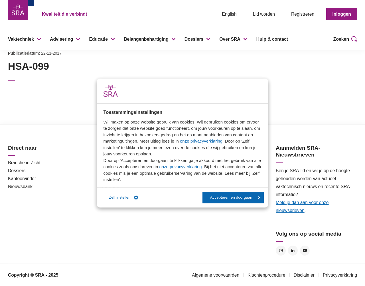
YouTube (305, 251)
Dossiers (194, 39)
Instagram (281, 251)
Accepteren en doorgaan (235, 197)
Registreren (302, 14)
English (229, 14)
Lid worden (264, 14)
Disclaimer (304, 275)
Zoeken (341, 39)
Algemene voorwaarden (215, 275)
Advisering (61, 39)
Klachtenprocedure (266, 275)
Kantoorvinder (22, 178)
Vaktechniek (21, 39)
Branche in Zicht (24, 162)
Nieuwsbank (20, 186)
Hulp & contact (272, 39)
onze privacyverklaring (201, 141)
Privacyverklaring (340, 275)
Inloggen (341, 14)
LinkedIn (293, 251)
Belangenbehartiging (146, 39)
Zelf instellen (123, 197)
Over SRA (229, 39)
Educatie (98, 39)
